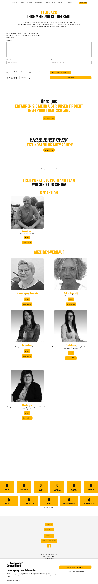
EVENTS (29, 3)
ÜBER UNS (49, 106)
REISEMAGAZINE (50, 3)
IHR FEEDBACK (49, 536)
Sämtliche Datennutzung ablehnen (75, 571)
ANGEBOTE (69, 3)
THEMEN (60, 3)
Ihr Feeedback (11, 40)
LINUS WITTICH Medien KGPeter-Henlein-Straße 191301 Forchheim (49, 557)
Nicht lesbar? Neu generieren (29, 78)
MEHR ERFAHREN (49, 118)
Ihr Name (9, 59)
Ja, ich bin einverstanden (75, 567)
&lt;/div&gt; (49, 320)
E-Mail (51, 59)
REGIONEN (15, 3)
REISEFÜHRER (38, 3)
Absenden (70, 78)
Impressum (17, 580)
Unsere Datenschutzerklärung (60, 72)
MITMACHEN (83, 3)
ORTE (22, 3)
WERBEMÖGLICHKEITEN (49, 541)
